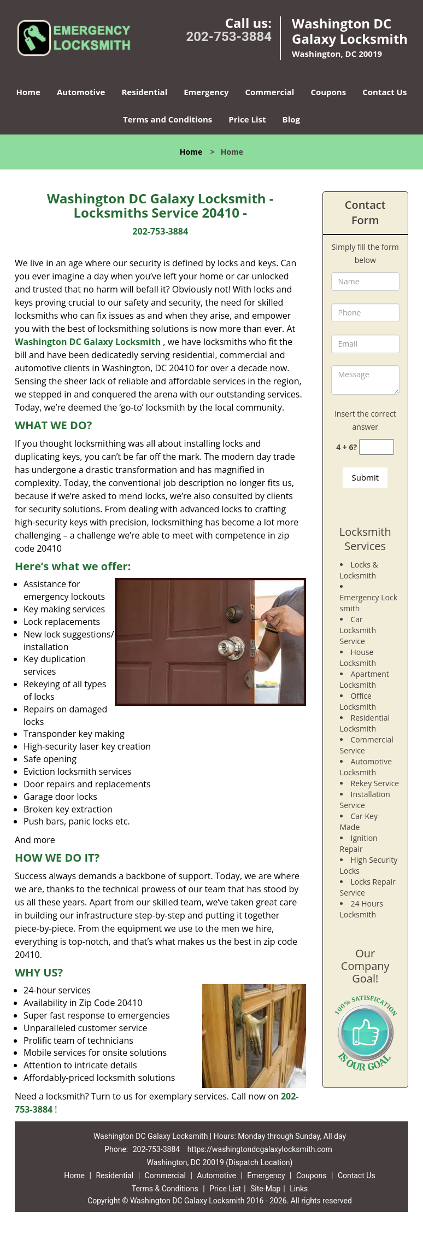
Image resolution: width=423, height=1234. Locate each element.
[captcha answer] (376, 447)
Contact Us (384, 91)
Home (28, 91)
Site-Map (265, 1188)
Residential (144, 91)
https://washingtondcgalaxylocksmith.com (259, 1149)
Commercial (269, 91)
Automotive (81, 91)
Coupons (328, 91)
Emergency (206, 91)
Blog (291, 119)
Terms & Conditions (165, 1188)
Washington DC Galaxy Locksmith (88, 342)
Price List (247, 119)
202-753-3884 (229, 36)
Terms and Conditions (167, 119)
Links (299, 1188)
